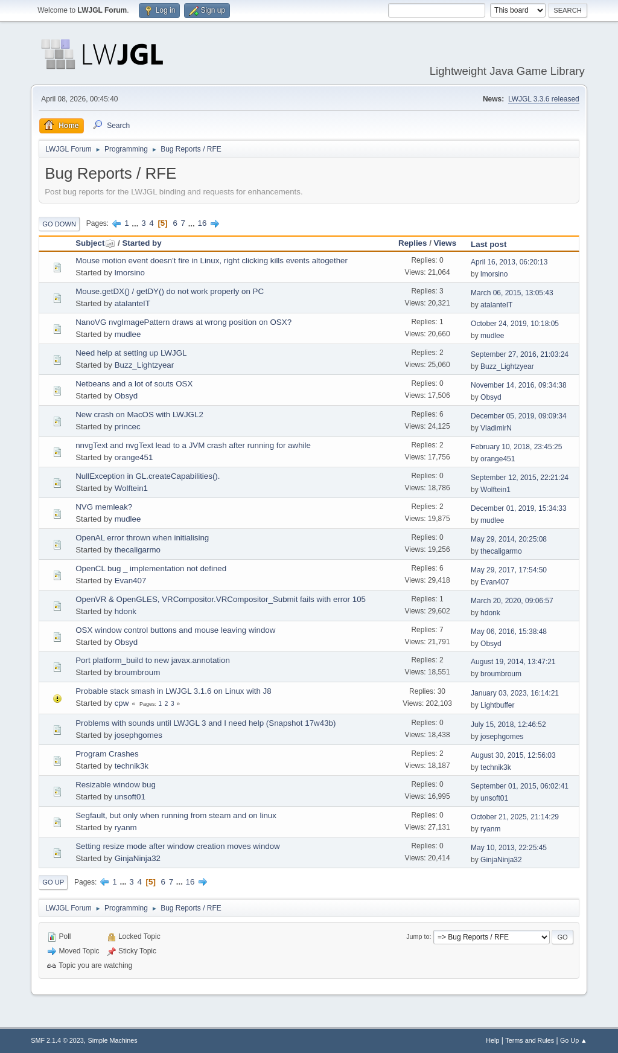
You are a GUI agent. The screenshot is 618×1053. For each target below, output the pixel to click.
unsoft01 (130, 796)
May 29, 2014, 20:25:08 (509, 539)
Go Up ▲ (573, 1040)
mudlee (128, 334)
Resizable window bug (115, 784)
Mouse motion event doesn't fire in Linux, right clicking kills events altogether (211, 260)
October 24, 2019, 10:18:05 (515, 323)
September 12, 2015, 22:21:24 (520, 477)
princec (128, 426)
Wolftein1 (131, 488)
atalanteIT (132, 303)
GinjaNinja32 (138, 858)
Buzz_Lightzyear (144, 365)
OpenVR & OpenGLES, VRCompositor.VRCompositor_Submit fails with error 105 (220, 599)
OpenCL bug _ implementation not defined (150, 568)
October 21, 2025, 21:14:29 (515, 817)
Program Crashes (106, 753)
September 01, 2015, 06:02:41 (520, 786)
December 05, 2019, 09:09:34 (519, 416)
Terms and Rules (529, 1040)
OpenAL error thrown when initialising (142, 537)
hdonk (125, 611)
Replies (412, 243)
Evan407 (131, 580)
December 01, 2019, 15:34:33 (519, 508)
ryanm (126, 827)
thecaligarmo (138, 549)
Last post (488, 244)
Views (445, 243)
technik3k (131, 765)
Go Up (53, 882)
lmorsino (130, 272)
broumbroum (138, 672)
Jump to (417, 936)
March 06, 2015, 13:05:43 (512, 293)
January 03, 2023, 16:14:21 (515, 693)
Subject (95, 243)
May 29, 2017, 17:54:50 (509, 570)
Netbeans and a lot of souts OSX (134, 383)
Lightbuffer (497, 705)
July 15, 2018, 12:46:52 (508, 724)
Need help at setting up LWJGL (130, 352)
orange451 (134, 457)
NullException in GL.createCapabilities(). (147, 476)
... (136, 223)
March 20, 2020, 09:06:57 (512, 601)
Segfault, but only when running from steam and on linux (175, 815)
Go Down (59, 224)
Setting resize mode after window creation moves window (177, 846)
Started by (141, 243)
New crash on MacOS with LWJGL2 (139, 414)
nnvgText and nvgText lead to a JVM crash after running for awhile (193, 445)
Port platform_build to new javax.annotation (152, 660)
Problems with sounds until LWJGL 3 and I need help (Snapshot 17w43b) (205, 723)
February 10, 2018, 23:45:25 (516, 447)
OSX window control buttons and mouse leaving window (175, 630)
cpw (122, 703)
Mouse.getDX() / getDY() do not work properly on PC (169, 291)
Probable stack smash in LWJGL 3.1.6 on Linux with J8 (173, 691)
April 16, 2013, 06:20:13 (509, 262)
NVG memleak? (103, 506)
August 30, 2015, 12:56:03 (513, 755)
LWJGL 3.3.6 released (543, 99)
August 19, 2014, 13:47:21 (513, 662)
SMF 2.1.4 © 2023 (57, 1040)
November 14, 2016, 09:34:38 (519, 385)
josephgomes (138, 735)
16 (201, 223)
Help (492, 1040)
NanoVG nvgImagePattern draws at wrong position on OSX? (183, 322)
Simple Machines (113, 1040)
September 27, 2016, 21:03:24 (520, 354)
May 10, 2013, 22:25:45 (509, 847)
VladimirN (496, 428)
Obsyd (126, 395)
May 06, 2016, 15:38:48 (509, 631)
